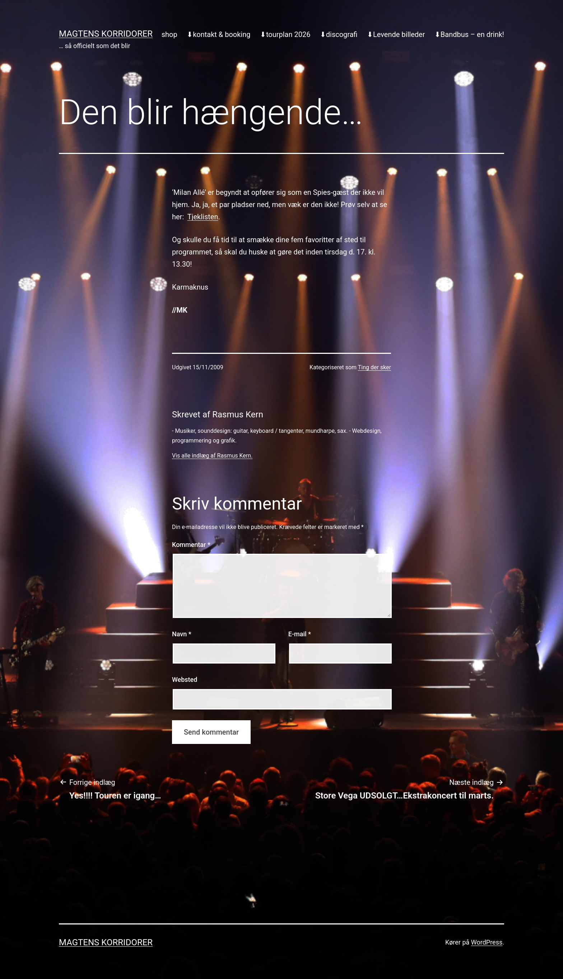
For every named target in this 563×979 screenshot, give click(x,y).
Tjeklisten (202, 216)
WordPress (486, 942)
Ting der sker (374, 367)
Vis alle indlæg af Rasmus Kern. (212, 455)
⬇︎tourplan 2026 (285, 34)
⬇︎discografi (339, 34)
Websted (184, 679)
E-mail (299, 634)
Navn (181, 634)
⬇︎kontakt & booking (218, 34)
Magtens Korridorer (106, 34)
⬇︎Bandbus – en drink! (469, 34)
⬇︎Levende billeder (396, 34)
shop (169, 34)
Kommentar (191, 544)
